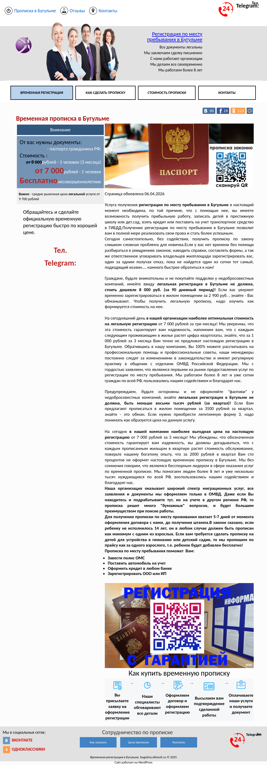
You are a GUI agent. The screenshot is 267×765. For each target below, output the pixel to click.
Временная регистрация (41, 92)
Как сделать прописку (105, 92)
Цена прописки (138, 742)
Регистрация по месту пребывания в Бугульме (174, 36)
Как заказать (98, 742)
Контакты (226, 92)
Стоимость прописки (167, 92)
